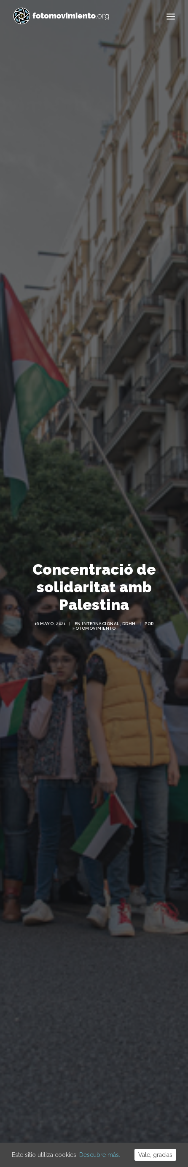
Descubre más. (99, 1154)
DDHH (129, 599)
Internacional (101, 599)
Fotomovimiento (94, 604)
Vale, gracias (155, 1154)
